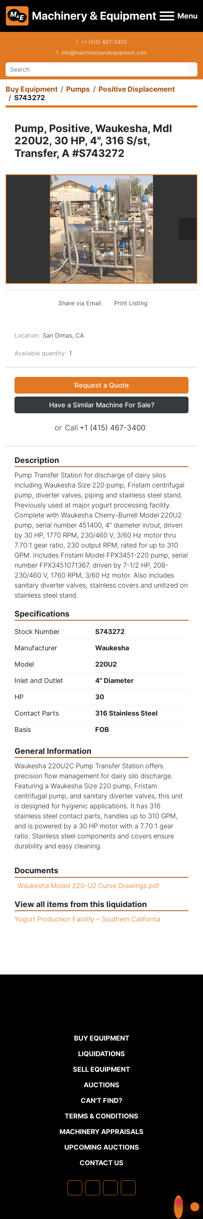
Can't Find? (101, 1100)
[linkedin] (92, 1187)
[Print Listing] (129, 303)
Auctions (101, 1085)
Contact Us (101, 1163)
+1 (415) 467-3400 (104, 42)
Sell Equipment (101, 1069)
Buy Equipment (101, 1038)
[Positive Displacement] (137, 89)
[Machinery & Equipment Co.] (101, 1018)
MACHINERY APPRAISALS (101, 1132)
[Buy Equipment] (32, 89)
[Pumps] (78, 89)
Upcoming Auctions (101, 1147)
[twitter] (110, 1187)
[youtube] (128, 1187)
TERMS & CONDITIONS (101, 1116)
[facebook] (74, 1187)
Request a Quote (101, 385)
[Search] (97, 69)
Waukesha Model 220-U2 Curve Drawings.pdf (88, 886)
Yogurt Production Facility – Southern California (87, 919)
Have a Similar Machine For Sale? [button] (101, 405)
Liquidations (101, 1054)
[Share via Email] (78, 303)
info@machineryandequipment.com (104, 52)
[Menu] (167, 16)
